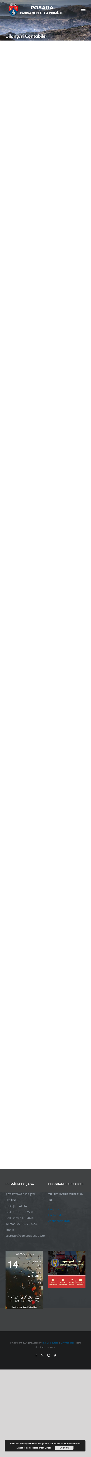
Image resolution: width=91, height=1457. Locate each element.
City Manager (67, 1342)
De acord (64, 1447)
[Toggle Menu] (83, 9)
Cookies (53, 1209)
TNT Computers (50, 1342)
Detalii (48, 1448)
